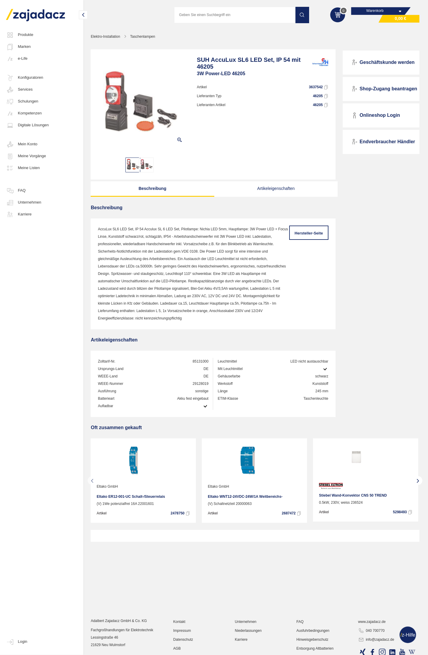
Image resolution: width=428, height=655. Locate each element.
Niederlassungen (248, 639)
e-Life (17, 59)
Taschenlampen (143, 37)
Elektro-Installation (106, 37)
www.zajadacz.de (372, 630)
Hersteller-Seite (309, 233)
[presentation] (93, 480)
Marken (18, 47)
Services (19, 90)
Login (16, 642)
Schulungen (22, 101)
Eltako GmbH (108, 487)
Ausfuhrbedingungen (313, 639)
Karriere (19, 214)
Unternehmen (23, 203)
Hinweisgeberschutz (313, 647)
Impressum (183, 639)
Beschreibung (152, 188)
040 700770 (371, 639)
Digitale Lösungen (27, 125)
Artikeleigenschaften (274, 188)
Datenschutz (184, 647)
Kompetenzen (24, 113)
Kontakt (180, 630)
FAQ (16, 191)
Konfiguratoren (24, 78)
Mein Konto (21, 144)
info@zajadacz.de (376, 648)
